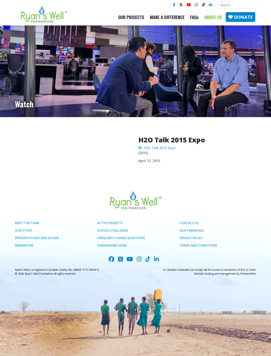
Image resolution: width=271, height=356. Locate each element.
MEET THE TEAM (27, 223)
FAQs (194, 17)
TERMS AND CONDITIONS (198, 245)
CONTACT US (189, 223)
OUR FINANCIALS (192, 230)
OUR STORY (23, 230)
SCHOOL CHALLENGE (112, 230)
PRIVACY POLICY (191, 238)
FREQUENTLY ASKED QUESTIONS (121, 238)
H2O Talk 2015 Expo (157, 148)
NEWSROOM (24, 245)
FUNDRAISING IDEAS (112, 245)
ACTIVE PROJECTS (110, 223)
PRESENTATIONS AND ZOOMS (37, 238)
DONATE (240, 17)
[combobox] (237, 5)
